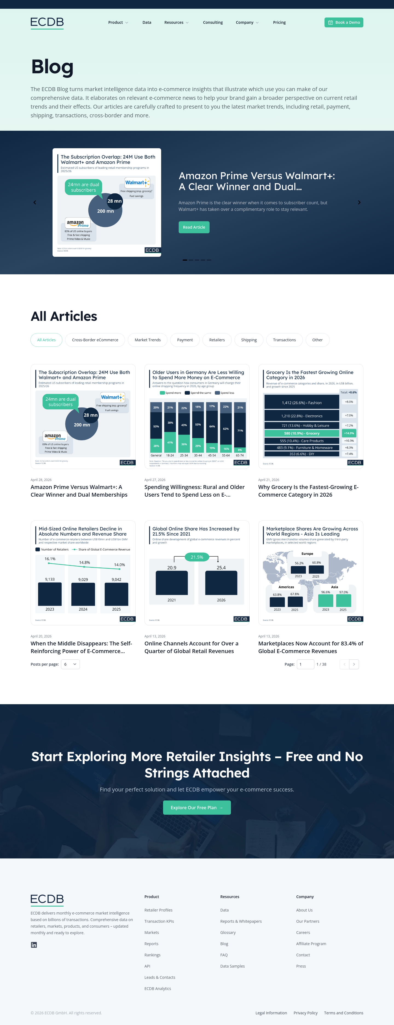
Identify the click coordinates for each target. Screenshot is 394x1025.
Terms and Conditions (343, 1012)
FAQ (224, 954)
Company (248, 22)
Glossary (228, 932)
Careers (303, 932)
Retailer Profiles (158, 910)
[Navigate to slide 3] (197, 260)
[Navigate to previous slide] (35, 202)
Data (147, 22)
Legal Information (271, 1012)
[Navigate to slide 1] (185, 260)
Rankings (152, 954)
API (147, 966)
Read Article (194, 227)
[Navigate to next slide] (359, 202)
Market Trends (148, 339)
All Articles (46, 339)
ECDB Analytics (157, 988)
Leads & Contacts (159, 977)
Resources (177, 22)
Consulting (213, 22)
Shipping (249, 339)
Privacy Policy (305, 1012)
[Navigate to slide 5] (209, 260)
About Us (304, 910)
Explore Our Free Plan (197, 807)
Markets (151, 932)
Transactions (284, 339)
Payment (185, 339)
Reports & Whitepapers (241, 921)
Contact (303, 954)
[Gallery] (197, 202)
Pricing (279, 22)
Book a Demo (344, 22)
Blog (224, 943)
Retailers (217, 339)
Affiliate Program (311, 943)
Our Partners (308, 921)
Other (317, 339)
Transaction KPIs (159, 921)
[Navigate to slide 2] (191, 260)
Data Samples (232, 966)
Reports (151, 943)
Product (118, 22)
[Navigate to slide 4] (203, 260)
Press (301, 966)
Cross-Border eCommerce (95, 339)
